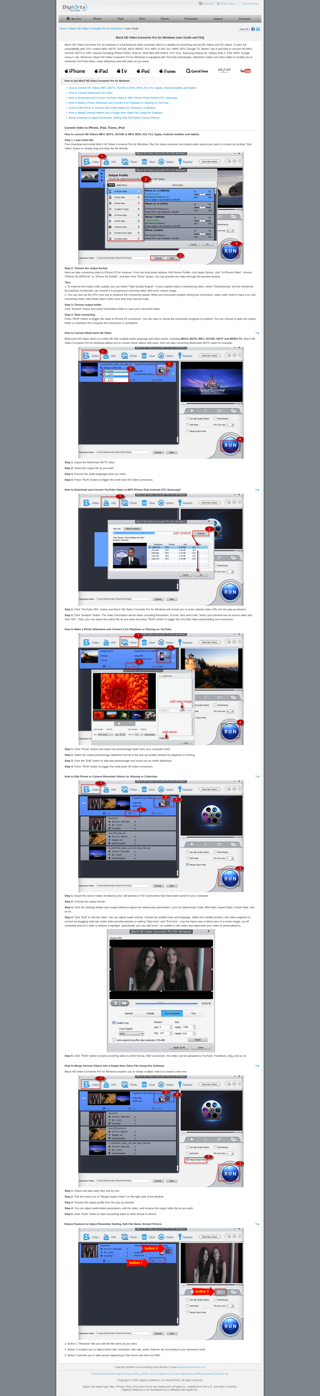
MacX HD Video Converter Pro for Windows (96, 28)
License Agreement (181, 1373)
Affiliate (199, 1373)
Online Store (227, 3)
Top (257, 332)
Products (208, 3)
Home (63, 28)
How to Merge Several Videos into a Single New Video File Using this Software (115, 112)
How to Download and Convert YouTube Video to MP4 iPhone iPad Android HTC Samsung (123, 97)
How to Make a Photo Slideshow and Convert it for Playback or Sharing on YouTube (119, 102)
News (209, 1373)
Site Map (115, 1373)
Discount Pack (250, 3)
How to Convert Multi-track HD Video (91, 92)
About (104, 1373)
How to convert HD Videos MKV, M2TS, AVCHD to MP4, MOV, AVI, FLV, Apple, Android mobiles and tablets (133, 87)
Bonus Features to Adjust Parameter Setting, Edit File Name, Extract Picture (114, 117)
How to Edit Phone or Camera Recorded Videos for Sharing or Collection (112, 107)
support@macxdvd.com (191, 1367)
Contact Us (221, 1373)
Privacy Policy (131, 1373)
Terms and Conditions (155, 1373)
